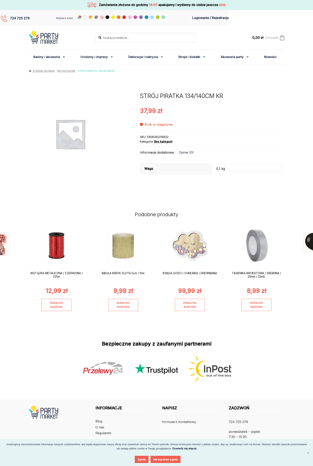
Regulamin (103, 433)
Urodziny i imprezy (94, 57)
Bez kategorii (66, 70)
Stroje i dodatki (189, 57)
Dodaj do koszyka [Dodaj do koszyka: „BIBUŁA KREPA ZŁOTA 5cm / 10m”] (123, 304)
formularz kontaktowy (179, 422)
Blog (98, 421)
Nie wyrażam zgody (165, 459)
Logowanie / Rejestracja (210, 18)
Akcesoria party (232, 57)
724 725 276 (20, 18)
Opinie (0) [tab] (186, 152)
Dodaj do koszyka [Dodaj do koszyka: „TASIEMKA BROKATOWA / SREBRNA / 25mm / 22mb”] (256, 304)
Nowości (270, 57)
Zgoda (142, 459)
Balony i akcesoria (46, 57)
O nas (99, 427)
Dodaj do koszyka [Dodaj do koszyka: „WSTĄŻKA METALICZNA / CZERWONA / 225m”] (56, 304)
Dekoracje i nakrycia (143, 57)
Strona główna (44, 70)
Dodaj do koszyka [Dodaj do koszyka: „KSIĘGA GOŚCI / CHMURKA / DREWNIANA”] (189, 304)
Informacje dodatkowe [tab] (157, 152)
